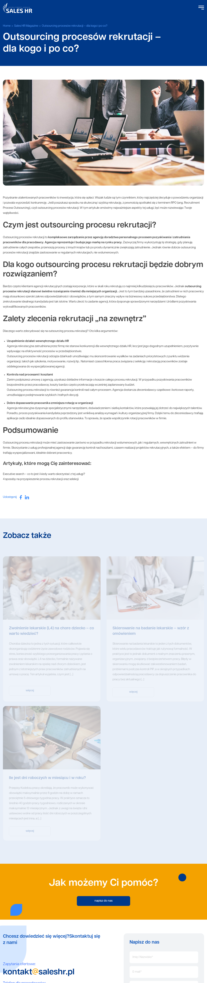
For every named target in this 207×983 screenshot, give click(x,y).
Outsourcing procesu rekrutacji (22, 442)
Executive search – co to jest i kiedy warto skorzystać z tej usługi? (44, 474)
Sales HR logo (17, 8)
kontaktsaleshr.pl (38, 972)
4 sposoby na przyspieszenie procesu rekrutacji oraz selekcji (41, 479)
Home (7, 26)
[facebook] (21, 497)
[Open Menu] (201, 8)
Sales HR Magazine (26, 26)
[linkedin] (27, 497)
